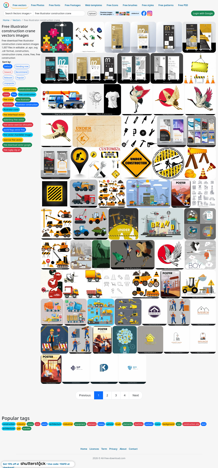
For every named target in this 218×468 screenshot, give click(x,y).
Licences (94, 448)
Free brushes (130, 5)
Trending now (21, 66)
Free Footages (73, 5)
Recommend (21, 72)
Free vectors (19, 5)
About (123, 448)
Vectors (17, 20)
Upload (92, 13)
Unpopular (9, 83)
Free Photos (37, 5)
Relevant (8, 77)
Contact (133, 448)
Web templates (93, 5)
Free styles (148, 5)
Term (104, 448)
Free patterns (166, 5)
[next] (135, 395)
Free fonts (54, 5)
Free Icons (112, 5)
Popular (20, 77)
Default (7, 66)
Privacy (113, 448)
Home (6, 20)
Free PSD (183, 5)
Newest (7, 72)
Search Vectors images (17, 13)
